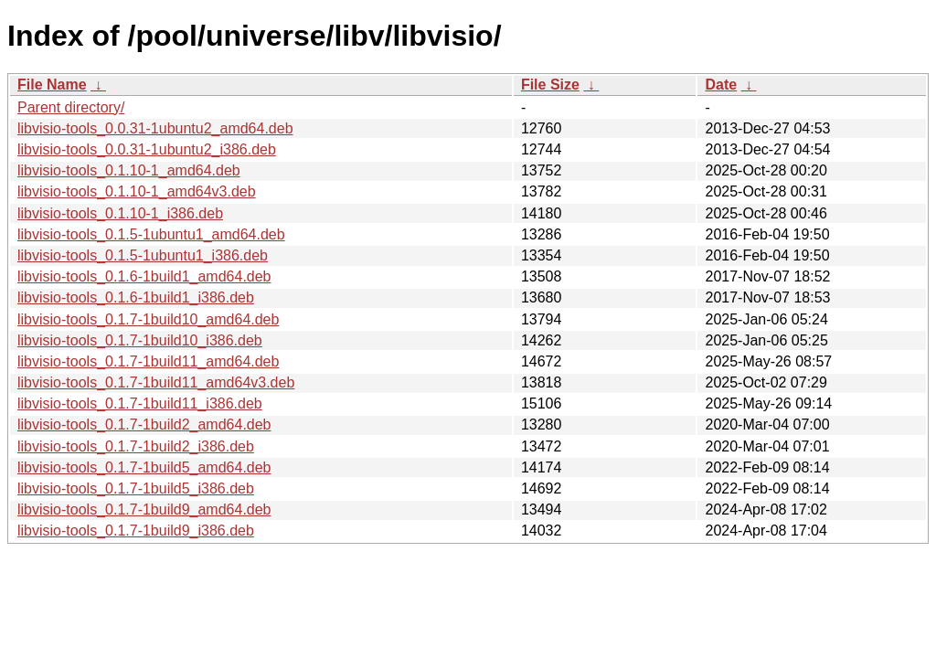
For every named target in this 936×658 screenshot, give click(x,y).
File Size (550, 84)
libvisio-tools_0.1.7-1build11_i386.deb (139, 403)
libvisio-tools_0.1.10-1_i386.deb (120, 213)
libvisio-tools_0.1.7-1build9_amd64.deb (144, 509)
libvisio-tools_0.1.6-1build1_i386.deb (135, 297)
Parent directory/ (70, 107)
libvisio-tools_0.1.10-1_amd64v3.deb (136, 191)
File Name (52, 84)
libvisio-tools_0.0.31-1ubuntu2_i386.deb (146, 149)
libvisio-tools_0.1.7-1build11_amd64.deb (148, 361)
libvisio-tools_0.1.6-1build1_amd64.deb (144, 276)
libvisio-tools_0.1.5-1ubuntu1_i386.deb (142, 255)
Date (721, 84)
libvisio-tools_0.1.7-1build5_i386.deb (135, 488)
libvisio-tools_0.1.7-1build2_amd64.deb (144, 424)
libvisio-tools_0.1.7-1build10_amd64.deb (148, 319)
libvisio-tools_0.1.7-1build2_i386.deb (135, 446)
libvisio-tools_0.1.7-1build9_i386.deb (135, 530)
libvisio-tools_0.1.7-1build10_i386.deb (139, 340)
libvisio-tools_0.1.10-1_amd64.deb (128, 170)
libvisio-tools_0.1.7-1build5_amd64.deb (144, 467)
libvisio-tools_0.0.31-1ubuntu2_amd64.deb (155, 128)
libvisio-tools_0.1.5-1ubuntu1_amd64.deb (151, 234)
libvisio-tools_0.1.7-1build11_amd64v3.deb (155, 382)
